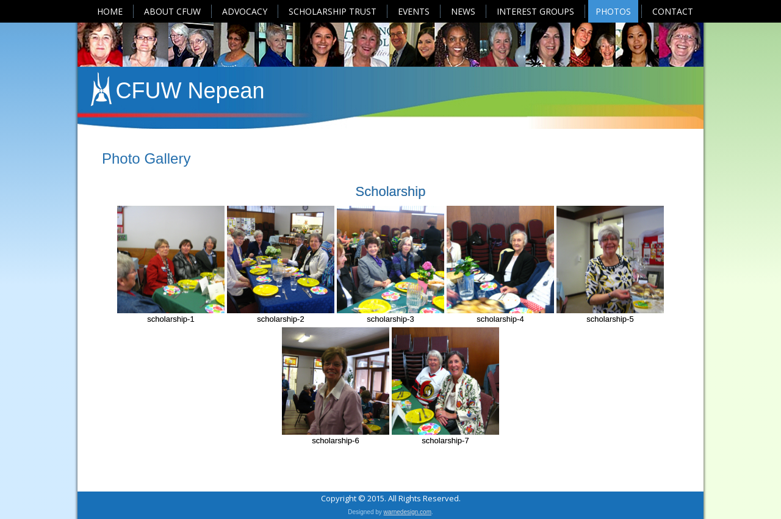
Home (110, 11)
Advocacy (244, 11)
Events (414, 11)
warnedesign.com (407, 512)
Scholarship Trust (332, 11)
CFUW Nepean (190, 90)
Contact (672, 11)
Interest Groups (535, 11)
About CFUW (172, 11)
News (463, 11)
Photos (613, 11)
